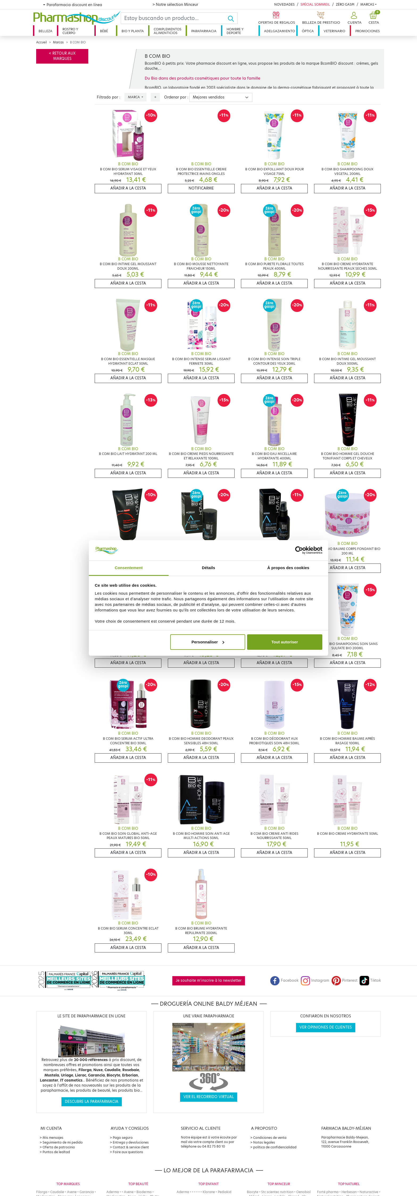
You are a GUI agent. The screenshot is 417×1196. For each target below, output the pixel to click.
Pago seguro (123, 1137)
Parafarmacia (203, 31)
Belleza (45, 31)
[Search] (174, 18)
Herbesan (349, 1192)
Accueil (41, 42)
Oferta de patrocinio (59, 1147)
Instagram (315, 980)
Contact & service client (131, 1147)
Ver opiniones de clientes (325, 1027)
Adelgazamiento (279, 31)
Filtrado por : (108, 97)
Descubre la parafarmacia (91, 1101)
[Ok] (232, 18)
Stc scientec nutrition (277, 1192)
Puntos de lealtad (56, 1152)
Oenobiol (303, 1192)
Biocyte (252, 1192)
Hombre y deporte (235, 31)
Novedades (284, 4)
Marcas (367, 4)
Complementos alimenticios (167, 31)
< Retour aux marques (62, 56)
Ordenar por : (176, 97)
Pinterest (344, 980)
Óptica (308, 31)
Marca (134, 97)
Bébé (104, 31)
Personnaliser (207, 642)
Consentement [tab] (129, 567)
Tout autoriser (285, 642)
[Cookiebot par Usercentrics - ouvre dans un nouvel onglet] (299, 550)
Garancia (87, 1192)
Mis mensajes (53, 1137)
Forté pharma (328, 1192)
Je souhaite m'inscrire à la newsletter (208, 980)
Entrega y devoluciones (131, 1142)
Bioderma (144, 1192)
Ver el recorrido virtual (209, 1096)
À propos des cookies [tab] (288, 567)
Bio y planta (133, 31)
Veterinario (334, 31)
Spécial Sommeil (315, 4)
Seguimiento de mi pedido (63, 1142)
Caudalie (57, 1192)
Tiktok (370, 980)
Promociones (367, 31)
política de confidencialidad (275, 1147)
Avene (72, 1192)
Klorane (209, 1192)
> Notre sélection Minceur (175, 4)
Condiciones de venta (269, 1137)
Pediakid (224, 1192)
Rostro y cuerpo (70, 31)
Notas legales (264, 1142)
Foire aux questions (128, 1152)
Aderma (112, 1192)
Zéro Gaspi (345, 4)
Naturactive (369, 1192)
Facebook (284, 980)
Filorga (41, 1192)
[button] (353, 18)
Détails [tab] (208, 567)
